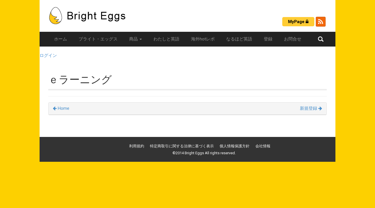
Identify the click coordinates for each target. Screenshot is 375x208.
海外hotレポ (203, 39)
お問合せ (292, 39)
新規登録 (311, 108)
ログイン (48, 55)
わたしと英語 (166, 39)
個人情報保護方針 (235, 146)
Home (61, 108)
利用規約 (136, 146)
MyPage (298, 21)
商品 (135, 39)
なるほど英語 (239, 39)
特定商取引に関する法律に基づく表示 (182, 146)
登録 (268, 39)
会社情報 (262, 146)
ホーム (60, 39)
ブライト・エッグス (98, 39)
